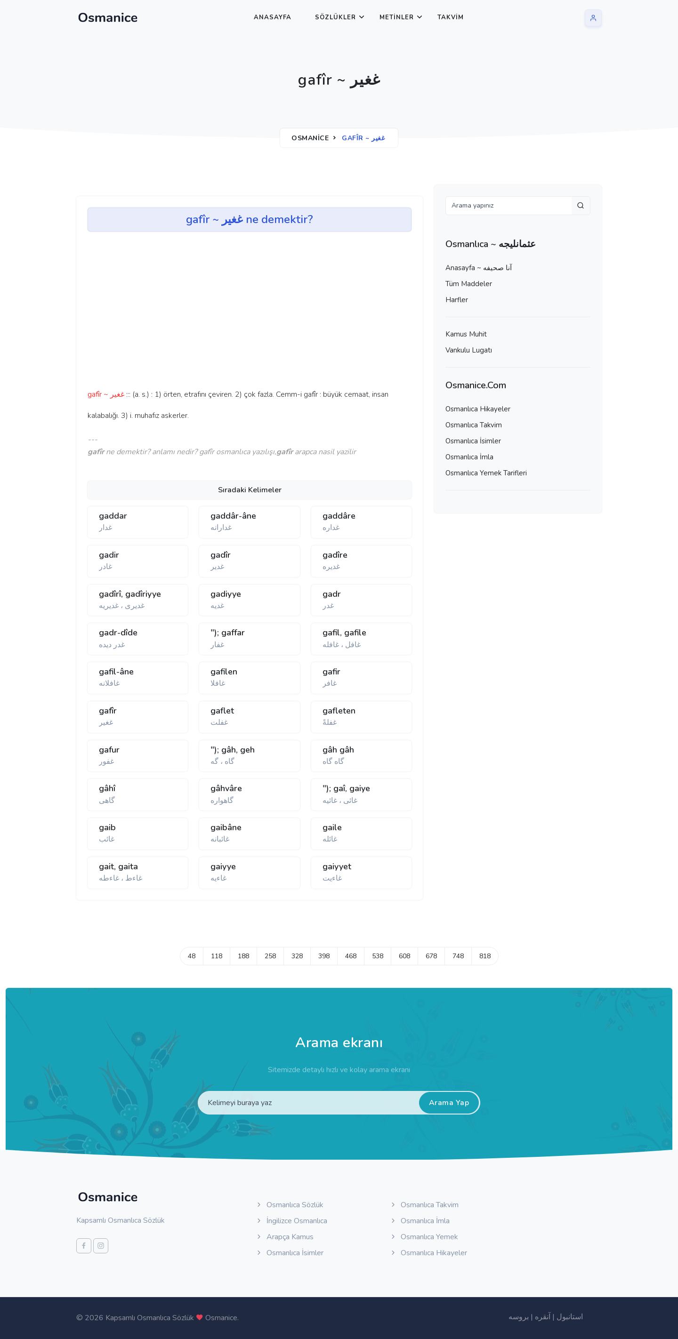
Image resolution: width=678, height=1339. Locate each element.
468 (350, 956)
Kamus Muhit (466, 334)
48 (191, 956)
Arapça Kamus (284, 1237)
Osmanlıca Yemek (423, 1237)
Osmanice (310, 138)
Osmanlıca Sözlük (289, 1205)
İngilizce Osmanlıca (291, 1221)
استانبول (570, 1317)
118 (216, 956)
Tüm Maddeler (468, 284)
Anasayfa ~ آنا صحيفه (478, 268)
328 (297, 956)
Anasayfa (272, 17)
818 (485, 956)
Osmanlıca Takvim (473, 425)
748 (458, 956)
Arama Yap (449, 1103)
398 (324, 956)
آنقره (542, 1317)
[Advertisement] (233, 313)
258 (270, 956)
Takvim (450, 17)
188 (243, 956)
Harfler (456, 300)
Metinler (396, 17)
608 (404, 956)
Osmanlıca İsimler (473, 441)
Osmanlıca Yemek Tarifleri (486, 473)
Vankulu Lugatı (468, 350)
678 (431, 956)
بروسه (518, 1317)
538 (377, 956)
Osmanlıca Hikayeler (477, 409)
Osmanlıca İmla (469, 457)
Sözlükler (335, 17)
